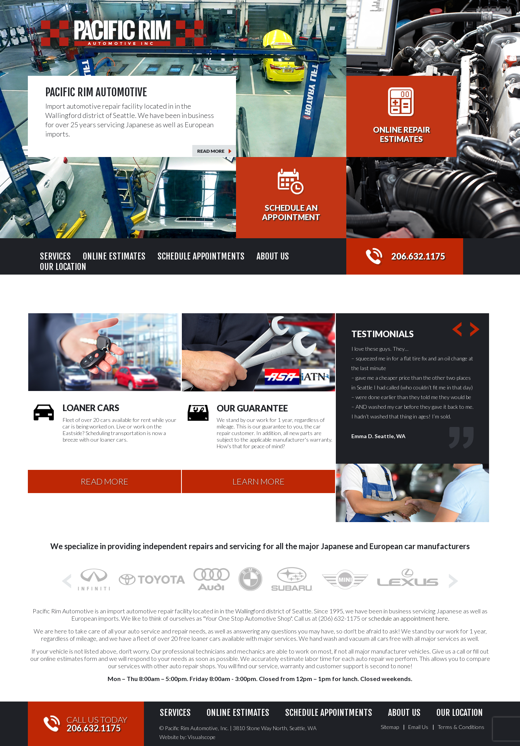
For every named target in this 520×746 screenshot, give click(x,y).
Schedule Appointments (201, 256)
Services (55, 256)
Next (477, 329)
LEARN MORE (259, 481)
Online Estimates (114, 256)
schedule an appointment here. (408, 618)
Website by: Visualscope (187, 737)
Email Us (418, 727)
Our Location (63, 266)
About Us (273, 256)
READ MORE (104, 481)
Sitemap (390, 727)
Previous (459, 329)
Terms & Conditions (461, 727)
